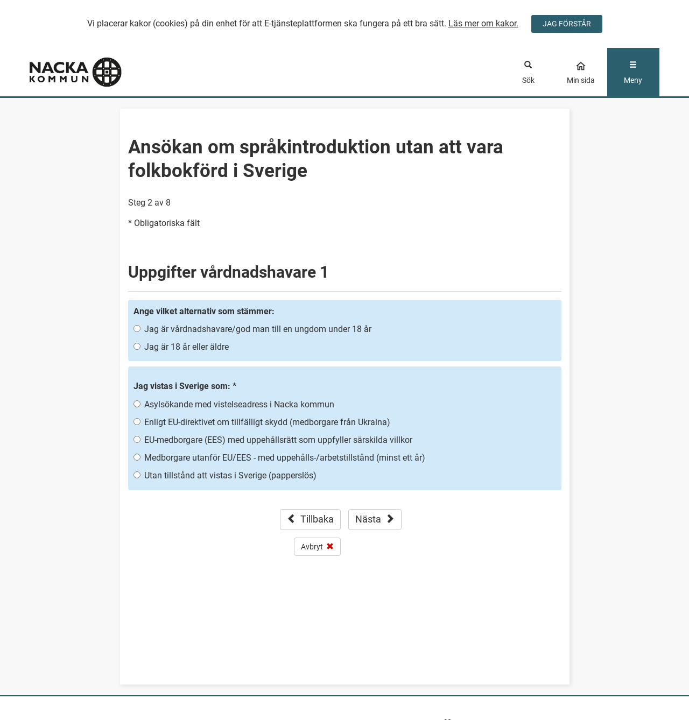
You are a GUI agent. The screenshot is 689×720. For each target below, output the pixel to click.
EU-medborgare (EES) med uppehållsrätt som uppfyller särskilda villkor (278, 440)
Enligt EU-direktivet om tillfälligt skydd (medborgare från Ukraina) (267, 422)
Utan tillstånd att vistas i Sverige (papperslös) (230, 475)
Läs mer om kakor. (483, 23)
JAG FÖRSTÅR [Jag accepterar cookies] (567, 23)
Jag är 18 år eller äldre (186, 347)
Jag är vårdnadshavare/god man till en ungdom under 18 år (257, 329)
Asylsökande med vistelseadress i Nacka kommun (239, 404)
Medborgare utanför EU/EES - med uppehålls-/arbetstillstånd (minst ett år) (284, 458)
